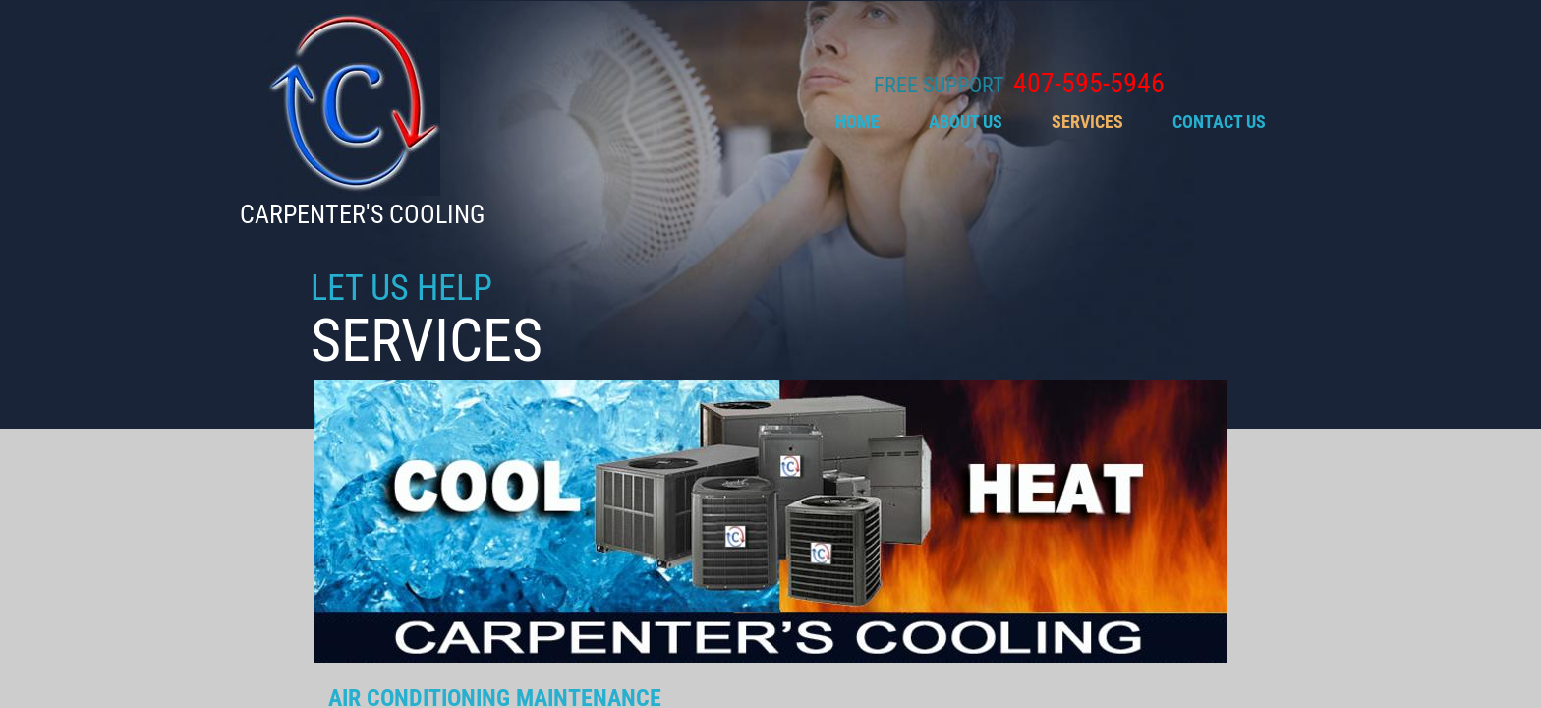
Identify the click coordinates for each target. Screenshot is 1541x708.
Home (857, 121)
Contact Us (1219, 121)
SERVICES (1087, 121)
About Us (965, 121)
